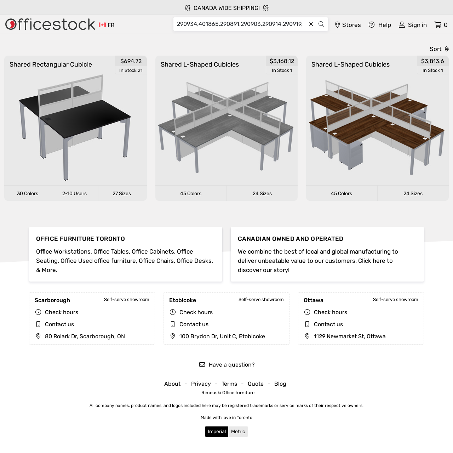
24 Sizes (262, 194)
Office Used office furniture (98, 260)
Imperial (217, 432)
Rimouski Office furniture (227, 392)
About (172, 383)
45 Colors (190, 194)
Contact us (59, 324)
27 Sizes (122, 194)
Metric (238, 432)
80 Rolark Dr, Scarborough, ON (80, 336)
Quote (256, 383)
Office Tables (111, 251)
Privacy (201, 383)
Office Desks (194, 260)
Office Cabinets (153, 251)
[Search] (241, 24)
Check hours (61, 312)
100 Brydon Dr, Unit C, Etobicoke (217, 336)
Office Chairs (156, 260)
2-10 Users (74, 194)
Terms (229, 383)
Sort (439, 48)
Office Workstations (63, 251)
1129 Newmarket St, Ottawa (345, 336)
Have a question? (227, 364)
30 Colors (27, 194)
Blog (280, 383)
